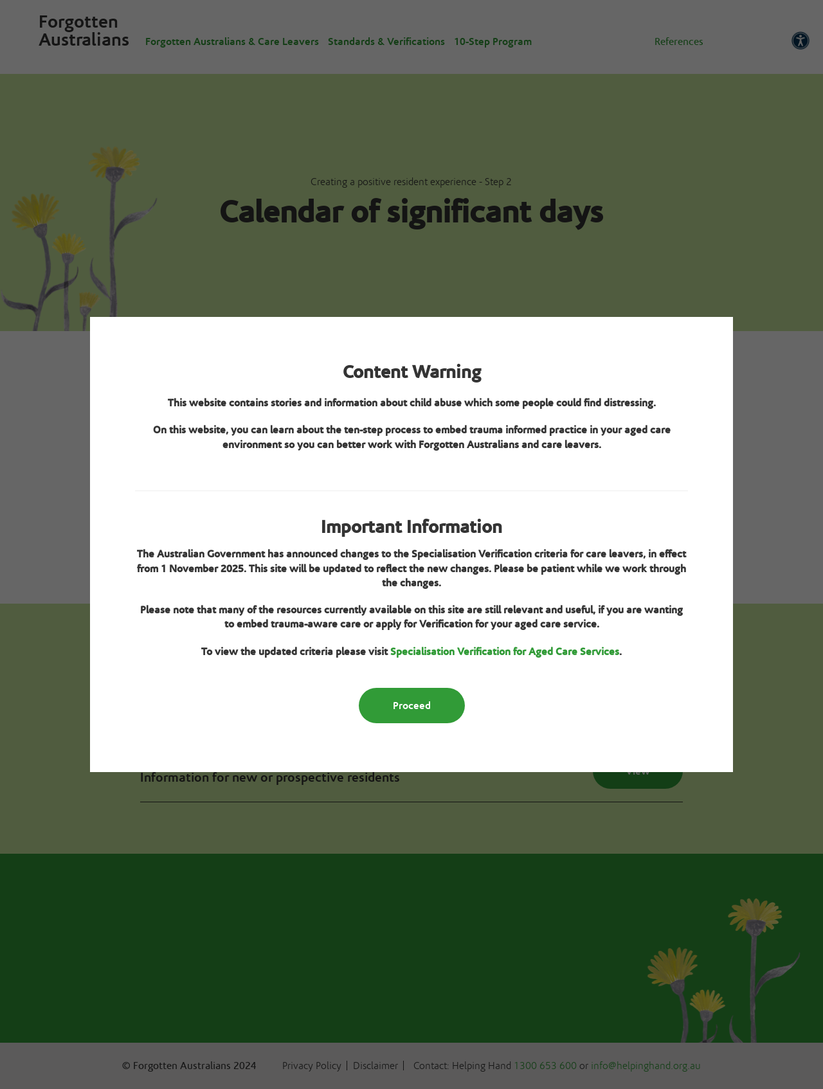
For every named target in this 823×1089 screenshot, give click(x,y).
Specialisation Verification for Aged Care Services (504, 651)
